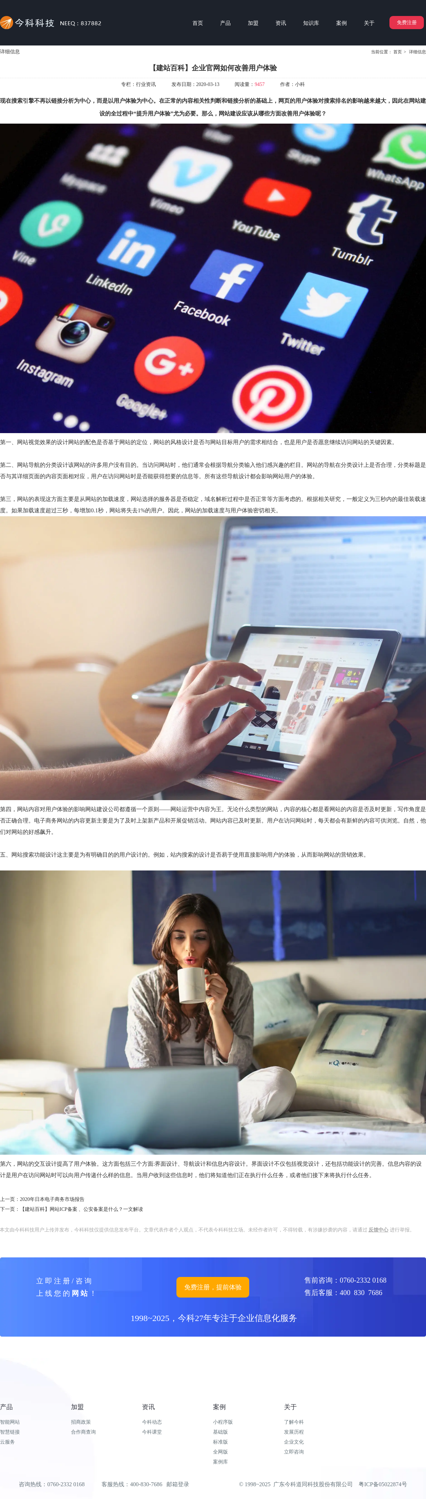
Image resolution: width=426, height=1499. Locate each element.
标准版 (220, 1442)
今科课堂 (152, 1432)
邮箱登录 (177, 1484)
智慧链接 (10, 1432)
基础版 (220, 1432)
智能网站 (10, 1422)
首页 (397, 51)
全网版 (220, 1452)
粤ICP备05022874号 (383, 1484)
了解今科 (294, 1422)
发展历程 (294, 1432)
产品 (6, 1407)
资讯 (148, 1407)
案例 (219, 1407)
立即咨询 (294, 1452)
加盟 (77, 1407)
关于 (290, 1407)
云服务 (7, 1442)
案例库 (220, 1462)
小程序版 (223, 1422)
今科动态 (152, 1422)
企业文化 (294, 1442)
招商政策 (81, 1422)
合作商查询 (83, 1432)
